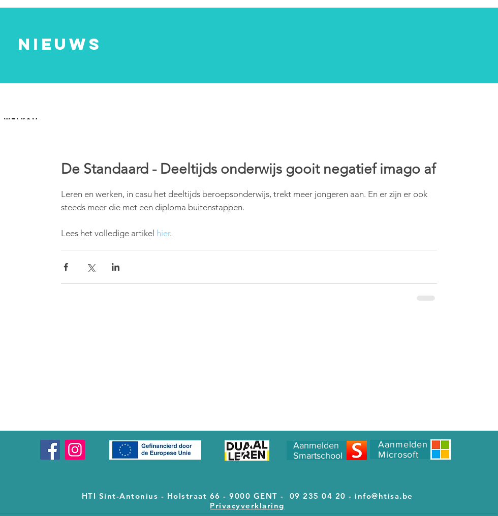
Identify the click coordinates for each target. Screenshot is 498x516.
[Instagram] (75, 450)
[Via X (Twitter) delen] (91, 267)
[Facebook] (50, 450)
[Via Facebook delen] (66, 267)
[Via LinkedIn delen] (115, 267)
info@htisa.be (384, 496)
